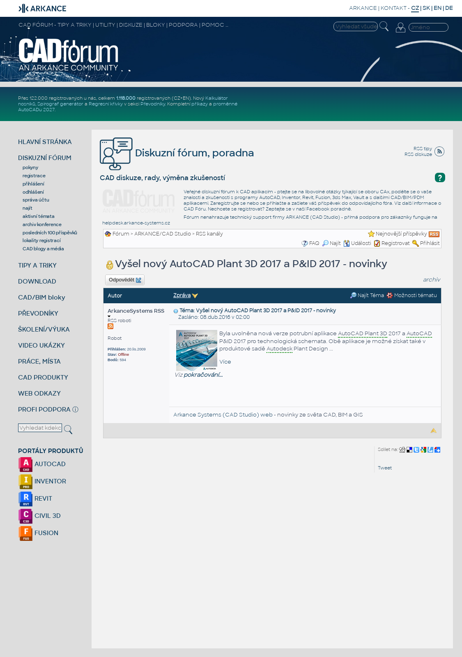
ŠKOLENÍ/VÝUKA (44, 329)
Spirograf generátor (60, 104)
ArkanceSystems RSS (136, 312)
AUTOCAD (42, 464)
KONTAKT (394, 8)
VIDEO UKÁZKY (41, 345)
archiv (431, 279)
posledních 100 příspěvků (50, 233)
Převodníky (152, 104)
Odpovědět (125, 280)
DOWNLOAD (37, 281)
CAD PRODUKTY (43, 377)
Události (357, 243)
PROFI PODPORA (44, 409)
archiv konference (42, 224)
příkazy (199, 104)
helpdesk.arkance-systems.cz (136, 223)
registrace (34, 176)
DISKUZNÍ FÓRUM (44, 158)
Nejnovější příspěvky (401, 234)
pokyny (30, 167)
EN (437, 8)
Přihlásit (430, 243)
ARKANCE (363, 8)
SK (426, 8)
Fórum (121, 234)
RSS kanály (209, 234)
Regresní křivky (106, 104)
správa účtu (36, 200)
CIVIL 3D (39, 516)
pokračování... (203, 374)
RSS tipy (423, 148)
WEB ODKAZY (39, 393)
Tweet (385, 468)
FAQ (314, 243)
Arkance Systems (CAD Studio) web (223, 414)
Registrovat (396, 243)
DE (449, 8)
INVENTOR (42, 481)
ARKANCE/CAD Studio (162, 234)
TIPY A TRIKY (37, 265)
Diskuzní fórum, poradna (177, 153)
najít (27, 208)
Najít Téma (367, 295)
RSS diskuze (418, 154)
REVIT (35, 498)
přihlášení (33, 184)
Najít (331, 243)
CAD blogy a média (43, 249)
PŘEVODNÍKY (38, 313)
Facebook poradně (328, 209)
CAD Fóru (195, 209)
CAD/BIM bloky (41, 297)
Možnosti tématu (411, 295)
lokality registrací (41, 240)
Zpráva (182, 295)
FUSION (38, 533)
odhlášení (33, 192)
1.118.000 (126, 98)
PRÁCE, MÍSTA (39, 361)
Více (225, 361)
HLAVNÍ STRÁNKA (45, 142)
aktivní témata (39, 216)
